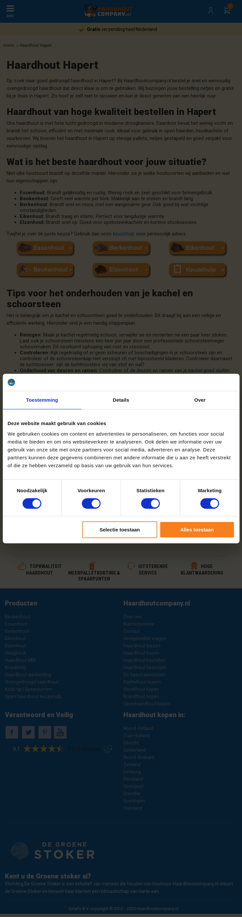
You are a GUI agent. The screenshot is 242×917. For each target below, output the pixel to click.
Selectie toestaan (119, 529)
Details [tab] (121, 400)
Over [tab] (200, 400)
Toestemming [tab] (42, 400)
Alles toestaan (197, 529)
